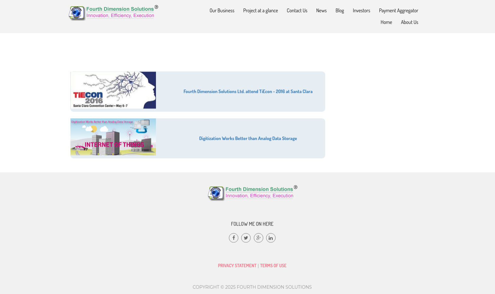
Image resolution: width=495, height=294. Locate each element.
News (321, 10)
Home (386, 22)
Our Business (222, 10)
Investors (361, 10)
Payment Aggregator (398, 10)
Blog (340, 10)
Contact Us (297, 10)
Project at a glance (260, 10)
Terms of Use (273, 268)
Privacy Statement (237, 268)
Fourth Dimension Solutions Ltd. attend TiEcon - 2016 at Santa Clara (248, 96)
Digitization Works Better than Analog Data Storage (248, 143)
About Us (409, 22)
